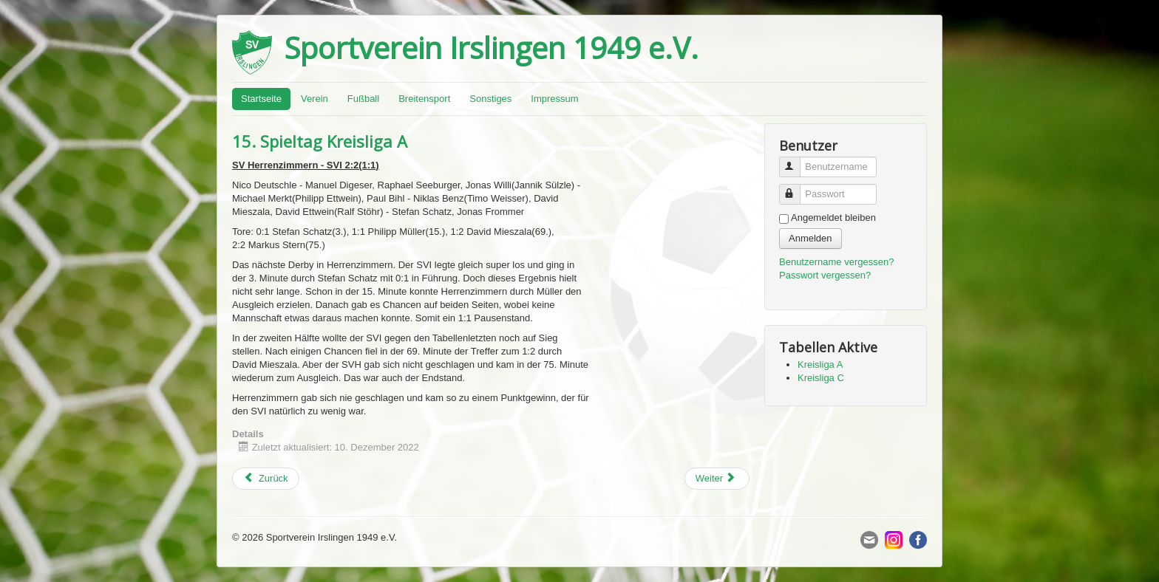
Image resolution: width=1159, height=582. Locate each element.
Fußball (363, 98)
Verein (314, 98)
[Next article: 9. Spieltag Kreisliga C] (717, 479)
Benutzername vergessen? (836, 261)
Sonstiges (490, 98)
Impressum (554, 98)
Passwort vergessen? (825, 275)
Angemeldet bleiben (833, 217)
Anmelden (810, 238)
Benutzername (796, 160)
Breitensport (424, 98)
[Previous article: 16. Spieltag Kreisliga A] (265, 479)
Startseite (261, 98)
